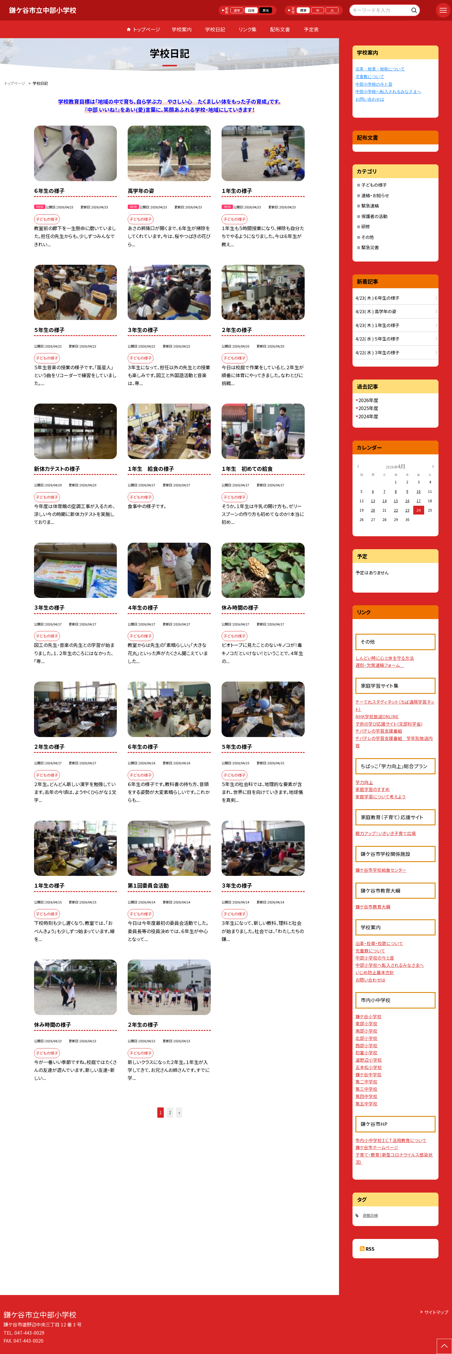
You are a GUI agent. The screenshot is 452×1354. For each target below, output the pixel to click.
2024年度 (368, 416)
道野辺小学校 (368, 1060)
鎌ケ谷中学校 (368, 1074)
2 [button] (170, 1112)
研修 (365, 226)
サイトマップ (436, 1312)
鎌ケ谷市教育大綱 (372, 906)
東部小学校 (366, 1023)
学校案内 (182, 29)
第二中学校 (366, 1081)
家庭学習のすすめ (372, 789)
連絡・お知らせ (375, 195)
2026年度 (368, 400)
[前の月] (358, 465)
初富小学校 (366, 1052)
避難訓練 (370, 1215)
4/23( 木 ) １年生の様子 (377, 325)
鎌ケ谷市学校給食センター (381, 870)
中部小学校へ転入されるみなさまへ (388, 92)
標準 (303, 10)
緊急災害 (370, 247)
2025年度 (368, 408)
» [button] (179, 1112)
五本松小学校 (368, 1067)
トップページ (146, 29)
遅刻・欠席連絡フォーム (379, 665)
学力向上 (364, 782)
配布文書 (280, 29)
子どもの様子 (374, 185)
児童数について (369, 77)
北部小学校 (366, 1038)
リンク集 (248, 29)
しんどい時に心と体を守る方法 (384, 658)
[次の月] (433, 465)
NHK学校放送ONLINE (377, 716)
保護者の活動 (374, 216)
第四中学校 (366, 1096)
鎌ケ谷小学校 (368, 1016)
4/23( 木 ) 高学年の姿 (375, 311)
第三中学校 (366, 1089)
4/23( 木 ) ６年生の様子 (377, 298)
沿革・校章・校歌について (380, 69)
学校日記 (215, 29)
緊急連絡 (370, 206)
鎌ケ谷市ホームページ (376, 1147)
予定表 (311, 29)
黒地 (265, 10)
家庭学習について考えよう (380, 796)
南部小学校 (366, 1031)
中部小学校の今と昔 (373, 84)
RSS (370, 1248)
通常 (237, 10)
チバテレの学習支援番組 (378, 731)
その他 (367, 237)
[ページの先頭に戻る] (444, 1346)
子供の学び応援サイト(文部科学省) (388, 724)
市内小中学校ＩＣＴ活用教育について (390, 1140)
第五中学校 (366, 1103)
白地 (251, 10)
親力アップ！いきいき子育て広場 (385, 833)
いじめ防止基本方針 (374, 972)
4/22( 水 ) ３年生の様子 (377, 352)
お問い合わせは (369, 99)
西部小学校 (366, 1045)
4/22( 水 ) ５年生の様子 (377, 338)
